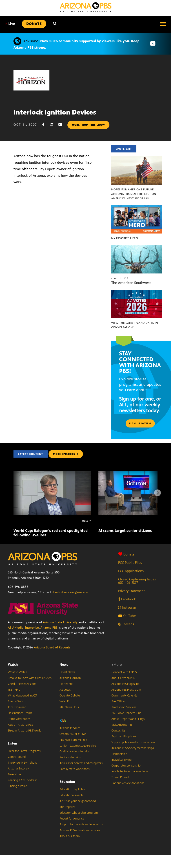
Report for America (72, 818)
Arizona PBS (49, 628)
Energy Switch (16, 701)
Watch (13, 664)
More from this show (88, 124)
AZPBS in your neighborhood (78, 801)
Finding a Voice (17, 786)
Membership (119, 754)
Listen (12, 743)
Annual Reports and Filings (127, 719)
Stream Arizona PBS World (24, 730)
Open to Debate (70, 695)
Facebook (127, 599)
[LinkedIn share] (54, 124)
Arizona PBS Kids (70, 728)
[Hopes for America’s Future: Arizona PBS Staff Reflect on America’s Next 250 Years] (136, 158)
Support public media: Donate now (133, 742)
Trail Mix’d (14, 690)
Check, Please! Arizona (22, 684)
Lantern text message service (78, 745)
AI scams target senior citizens (125, 530)
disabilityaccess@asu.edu (70, 592)
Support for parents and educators (81, 824)
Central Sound (17, 757)
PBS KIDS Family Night (73, 740)
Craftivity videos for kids (74, 751)
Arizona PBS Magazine (125, 684)
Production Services (123, 707)
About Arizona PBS (123, 678)
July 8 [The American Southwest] (120, 278)
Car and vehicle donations (127, 783)
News (64, 664)
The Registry (67, 807)
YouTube (127, 616)
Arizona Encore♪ (18, 768)
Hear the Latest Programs (24, 751)
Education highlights (72, 789)
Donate (126, 554)
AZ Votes (65, 690)
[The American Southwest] (136, 247)
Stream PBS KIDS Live (73, 734)
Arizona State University (60, 622)
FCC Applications (131, 571)
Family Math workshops (74, 769)
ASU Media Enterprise (23, 628)
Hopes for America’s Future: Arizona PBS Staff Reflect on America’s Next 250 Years (133, 194)
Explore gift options (123, 736)
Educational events (71, 795)
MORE (65, 454)
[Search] (55, 24)
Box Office (117, 701)
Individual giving (121, 760)
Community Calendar (125, 695)
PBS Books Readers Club (126, 713)
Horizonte (66, 684)
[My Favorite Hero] (136, 207)
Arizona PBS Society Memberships (132, 748)
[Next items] (157, 492)
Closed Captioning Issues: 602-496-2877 (137, 581)
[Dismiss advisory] (152, 43)
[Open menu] (163, 24)
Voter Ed (65, 701)
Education (67, 782)
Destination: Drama (20, 713)
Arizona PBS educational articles (80, 830)
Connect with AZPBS (124, 672)
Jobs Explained (17, 707)
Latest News (67, 672)
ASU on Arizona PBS (20, 725)
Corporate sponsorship (125, 765)
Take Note (14, 774)
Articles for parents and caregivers (81, 763)
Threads (126, 624)
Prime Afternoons (19, 719)
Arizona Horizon (70, 678)
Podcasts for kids (70, 757)
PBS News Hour (69, 707)
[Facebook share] (45, 124)
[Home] (85, 7)
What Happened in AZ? (22, 695)
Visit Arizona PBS (121, 725)
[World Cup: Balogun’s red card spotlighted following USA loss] (52, 473)
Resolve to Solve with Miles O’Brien (29, 678)
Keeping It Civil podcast (22, 780)
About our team (70, 836)
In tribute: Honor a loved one (129, 771)
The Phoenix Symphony (22, 763)
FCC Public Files (130, 562)
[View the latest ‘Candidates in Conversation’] (136, 292)
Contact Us (118, 730)
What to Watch (17, 672)
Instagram (127, 607)
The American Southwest (131, 283)
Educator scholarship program (79, 813)
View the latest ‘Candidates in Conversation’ (134, 325)
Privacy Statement (131, 591)
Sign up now (140, 423)
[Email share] (62, 124)
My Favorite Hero (124, 238)
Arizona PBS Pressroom (126, 690)
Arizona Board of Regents (52, 647)
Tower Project (120, 777)
